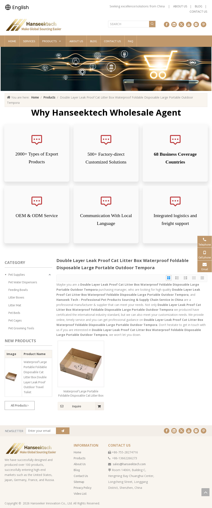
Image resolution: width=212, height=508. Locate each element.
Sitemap (79, 482)
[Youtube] (189, 24)
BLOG (198, 6)
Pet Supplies (16, 274)
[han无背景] (31, 448)
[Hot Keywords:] (152, 24)
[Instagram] (196, 24)
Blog (77, 470)
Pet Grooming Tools (21, 328)
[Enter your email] (40, 431)
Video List (80, 493)
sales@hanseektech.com (129, 464)
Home (77, 452)
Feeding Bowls (18, 290)
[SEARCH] (128, 24)
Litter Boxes (16, 297)
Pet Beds (14, 313)
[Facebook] (166, 24)
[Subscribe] (62, 430)
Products (80, 458)
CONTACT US (198, 11)
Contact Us (81, 476)
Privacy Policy (82, 487)
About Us (80, 464)
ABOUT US (180, 6)
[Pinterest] (203, 24)
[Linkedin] (174, 24)
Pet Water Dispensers (22, 282)
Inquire (69, 406)
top (205, 492)
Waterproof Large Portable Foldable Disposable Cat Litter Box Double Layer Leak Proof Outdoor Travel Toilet (35, 377)
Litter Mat (14, 305)
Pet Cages (15, 320)
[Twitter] (181, 24)
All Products (20, 405)
